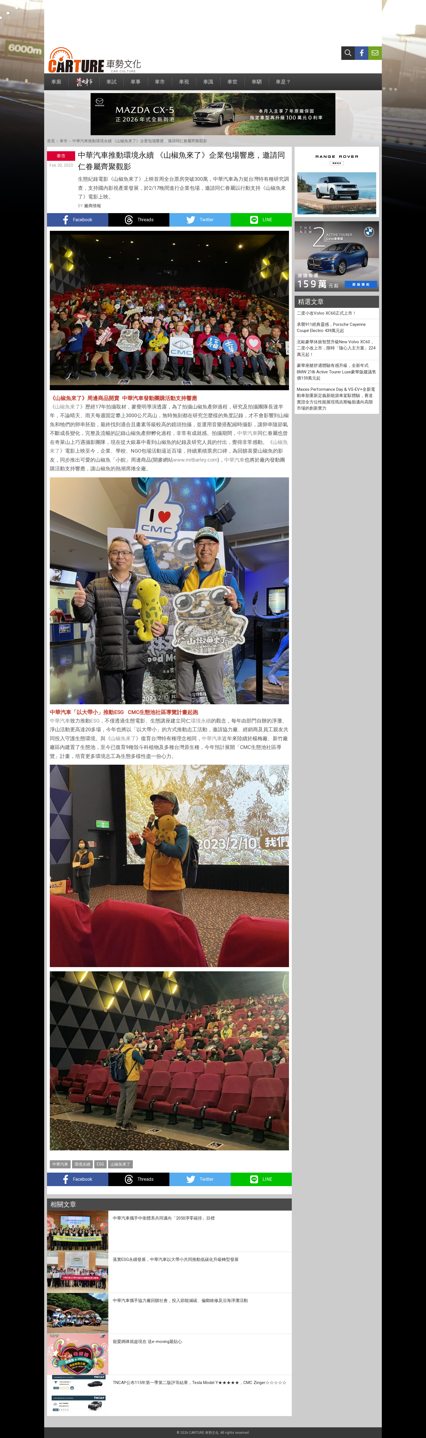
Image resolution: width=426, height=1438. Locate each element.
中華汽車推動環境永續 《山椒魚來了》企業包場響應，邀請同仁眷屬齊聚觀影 (139, 141)
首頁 (51, 141)
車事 (136, 84)
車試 (111, 84)
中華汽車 (247, 433)
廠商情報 (92, 205)
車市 (160, 84)
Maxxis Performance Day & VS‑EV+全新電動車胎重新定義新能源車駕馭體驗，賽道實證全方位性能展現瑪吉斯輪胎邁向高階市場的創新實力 (336, 399)
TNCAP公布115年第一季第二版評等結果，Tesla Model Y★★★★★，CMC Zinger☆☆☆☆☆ (199, 1382)
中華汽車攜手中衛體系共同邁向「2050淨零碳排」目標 (164, 1218)
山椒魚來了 (67, 407)
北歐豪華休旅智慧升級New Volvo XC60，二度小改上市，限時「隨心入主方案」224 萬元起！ (336, 348)
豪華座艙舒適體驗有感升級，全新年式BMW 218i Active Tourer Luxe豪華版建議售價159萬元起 (336, 372)
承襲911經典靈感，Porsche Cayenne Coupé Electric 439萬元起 (331, 327)
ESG (95, 721)
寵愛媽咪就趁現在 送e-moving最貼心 (147, 1341)
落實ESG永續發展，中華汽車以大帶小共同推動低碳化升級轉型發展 (176, 1259)
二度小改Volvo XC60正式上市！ (327, 313)
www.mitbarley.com (195, 460)
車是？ (283, 84)
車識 (208, 84)
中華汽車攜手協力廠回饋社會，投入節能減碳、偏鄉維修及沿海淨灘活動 (180, 1300)
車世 (232, 84)
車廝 (56, 84)
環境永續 (201, 721)
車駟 (257, 84)
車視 (184, 84)
